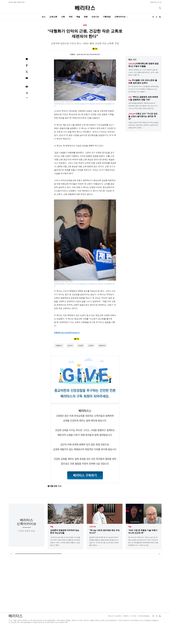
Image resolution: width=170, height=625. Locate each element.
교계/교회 (53, 17)
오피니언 (95, 17)
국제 (70, 17)
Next (159, 553)
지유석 (72, 54)
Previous (11, 553)
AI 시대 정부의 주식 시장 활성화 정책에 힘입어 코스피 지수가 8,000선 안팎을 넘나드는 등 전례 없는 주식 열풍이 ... (143, 89)
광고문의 (118, 616)
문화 (86, 17)
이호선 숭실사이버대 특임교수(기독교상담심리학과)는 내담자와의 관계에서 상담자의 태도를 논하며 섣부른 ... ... (143, 125)
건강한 (80, 345)
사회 (63, 17)
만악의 (70, 345)
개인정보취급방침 (144, 616)
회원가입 (153, 2)
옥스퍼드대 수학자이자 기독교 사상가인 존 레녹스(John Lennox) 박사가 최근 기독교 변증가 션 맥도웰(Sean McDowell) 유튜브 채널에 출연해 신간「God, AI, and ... (143, 541)
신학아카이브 (120, 17)
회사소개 (111, 616)
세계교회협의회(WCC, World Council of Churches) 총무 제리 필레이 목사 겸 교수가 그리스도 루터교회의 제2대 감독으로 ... (143, 105)
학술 (78, 17)
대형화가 (59, 345)
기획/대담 (107, 17)
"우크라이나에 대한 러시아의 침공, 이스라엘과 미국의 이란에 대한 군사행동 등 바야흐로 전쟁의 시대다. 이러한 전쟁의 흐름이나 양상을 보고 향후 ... (65, 541)
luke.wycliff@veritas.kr (70, 333)
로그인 (159, 2)
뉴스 (43, 17)
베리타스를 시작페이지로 (17, 2)
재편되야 (102, 345)
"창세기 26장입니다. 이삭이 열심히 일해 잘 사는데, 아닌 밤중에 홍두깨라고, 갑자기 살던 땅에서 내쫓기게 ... (143, 72)
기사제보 (133, 616)
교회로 (90, 345)
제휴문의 (126, 616)
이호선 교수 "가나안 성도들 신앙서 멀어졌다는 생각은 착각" (142, 116)
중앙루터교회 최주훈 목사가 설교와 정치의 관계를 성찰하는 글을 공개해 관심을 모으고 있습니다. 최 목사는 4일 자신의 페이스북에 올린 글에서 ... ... (104, 541)
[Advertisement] (85, 584)
